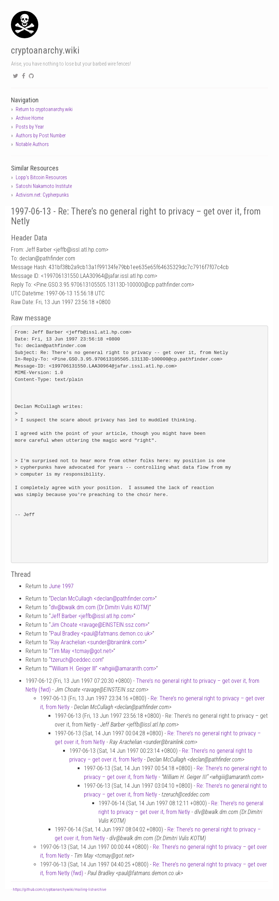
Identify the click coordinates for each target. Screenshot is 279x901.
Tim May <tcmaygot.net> (82, 651)
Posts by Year (30, 127)
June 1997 (61, 586)
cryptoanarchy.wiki (45, 50)
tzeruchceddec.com (76, 659)
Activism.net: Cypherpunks (42, 195)
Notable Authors (32, 144)
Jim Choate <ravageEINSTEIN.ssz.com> (99, 624)
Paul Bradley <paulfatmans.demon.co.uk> (101, 633)
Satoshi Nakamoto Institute (44, 186)
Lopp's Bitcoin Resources (41, 177)
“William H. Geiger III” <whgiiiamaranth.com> (103, 668)
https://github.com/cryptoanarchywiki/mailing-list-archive (59, 889)
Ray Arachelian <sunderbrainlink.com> (98, 642)
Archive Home (29, 118)
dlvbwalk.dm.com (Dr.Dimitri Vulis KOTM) (100, 607)
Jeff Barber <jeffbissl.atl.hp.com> (92, 616)
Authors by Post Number (41, 135)
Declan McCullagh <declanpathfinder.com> (103, 598)
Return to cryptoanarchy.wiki (44, 109)
